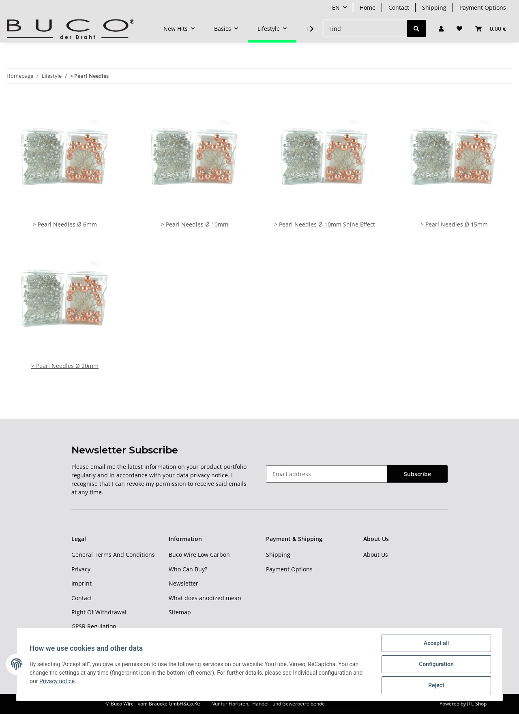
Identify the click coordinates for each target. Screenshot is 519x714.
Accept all (436, 643)
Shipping (434, 7)
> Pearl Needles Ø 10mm (194, 224)
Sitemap (180, 612)
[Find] (365, 28)
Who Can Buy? (188, 569)
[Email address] (326, 474)
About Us (375, 554)
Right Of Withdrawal (99, 612)
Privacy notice (57, 681)
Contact (398, 7)
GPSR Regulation (93, 626)
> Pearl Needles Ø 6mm (65, 224)
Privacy (80, 569)
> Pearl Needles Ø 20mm (65, 366)
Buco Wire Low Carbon (199, 554)
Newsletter (183, 583)
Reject (436, 685)
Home (367, 7)
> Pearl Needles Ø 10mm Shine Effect (324, 224)
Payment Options (482, 7)
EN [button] (336, 7)
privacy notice (209, 475)
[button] (441, 29)
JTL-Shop (477, 703)
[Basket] (491, 29)
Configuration (436, 664)
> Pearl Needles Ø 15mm (454, 224)
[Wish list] (459, 29)
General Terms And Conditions (113, 554)
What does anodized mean (205, 598)
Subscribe (417, 474)
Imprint (81, 583)
